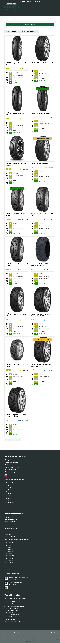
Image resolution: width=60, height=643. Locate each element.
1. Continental (8, 483)
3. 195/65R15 (8, 547)
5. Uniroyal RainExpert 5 (11, 610)
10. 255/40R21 (9, 562)
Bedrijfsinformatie (9, 521)
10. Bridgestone (9, 502)
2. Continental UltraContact (12, 604)
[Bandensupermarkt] (24, 6)
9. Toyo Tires (8, 500)
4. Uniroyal (7, 489)
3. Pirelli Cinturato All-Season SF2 (14, 606)
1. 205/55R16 (8, 543)
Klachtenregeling (9, 472)
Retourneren (8, 464)
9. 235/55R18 (8, 560)
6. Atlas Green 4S (9, 612)
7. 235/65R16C (9, 556)
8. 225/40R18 (8, 558)
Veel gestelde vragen (11, 519)
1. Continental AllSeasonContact (13, 602)
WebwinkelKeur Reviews (36, 639)
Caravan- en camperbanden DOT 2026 (18, 577)
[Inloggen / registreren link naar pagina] (49, 6)
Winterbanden (8, 534)
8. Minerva (7, 498)
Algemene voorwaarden (11, 467)
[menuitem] (49, 6)
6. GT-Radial (8, 494)
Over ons (7, 517)
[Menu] (53, 6)
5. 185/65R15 (8, 551)
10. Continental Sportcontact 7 (13, 621)
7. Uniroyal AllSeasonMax (11, 615)
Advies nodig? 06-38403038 (31, 1)
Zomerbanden (8, 532)
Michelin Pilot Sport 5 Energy (16, 582)
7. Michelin (7, 496)
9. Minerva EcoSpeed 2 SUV (12, 619)
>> (19, 440)
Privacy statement (10, 470)
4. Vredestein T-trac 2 (11, 608)
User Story (18, 632)
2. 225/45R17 (8, 545)
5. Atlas (6, 491)
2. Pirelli (6, 485)
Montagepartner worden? (12, 460)
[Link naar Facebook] (49, 632)
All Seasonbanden (9, 536)
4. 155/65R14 (8, 549)
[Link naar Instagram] (54, 632)
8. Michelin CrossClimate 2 (12, 617)
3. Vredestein (8, 487)
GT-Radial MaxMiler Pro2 (15, 587)
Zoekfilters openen (30, 24)
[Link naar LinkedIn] (51, 632)
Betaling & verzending (11, 462)
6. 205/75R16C (9, 554)
